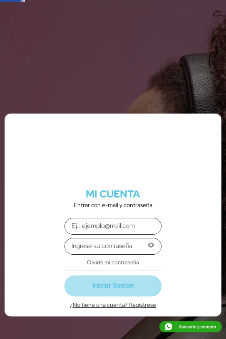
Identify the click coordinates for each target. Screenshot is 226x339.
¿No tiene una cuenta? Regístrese (113, 304)
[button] (151, 246)
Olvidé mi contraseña (113, 262)
